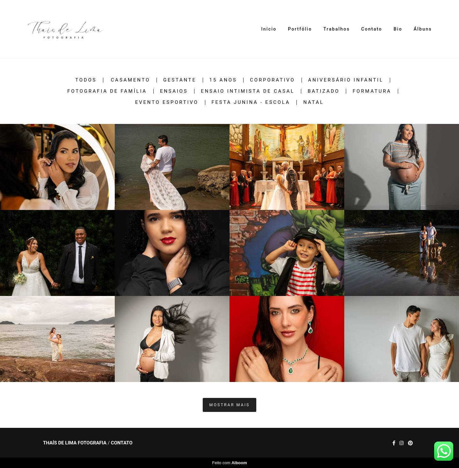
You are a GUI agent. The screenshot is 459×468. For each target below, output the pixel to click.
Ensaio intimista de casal (248, 91)
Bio (398, 29)
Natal (313, 102)
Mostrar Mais (229, 404)
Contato (371, 29)
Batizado (323, 91)
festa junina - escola (251, 102)
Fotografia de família (107, 91)
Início (269, 29)
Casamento (130, 80)
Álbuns (423, 29)
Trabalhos (337, 29)
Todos (86, 80)
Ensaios (174, 91)
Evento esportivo (167, 102)
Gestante (179, 80)
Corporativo (272, 80)
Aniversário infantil (345, 80)
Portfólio (300, 29)
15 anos (223, 80)
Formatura (372, 91)
